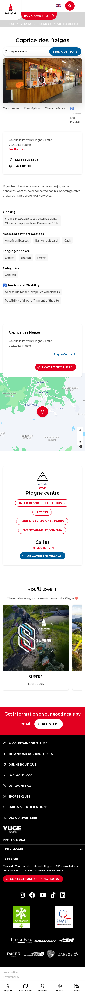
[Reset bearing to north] (80, 442)
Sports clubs (16, 796)
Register (49, 724)
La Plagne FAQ (17, 785)
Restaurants (46, 23)
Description (32, 108)
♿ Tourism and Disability (76, 115)
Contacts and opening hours (34, 879)
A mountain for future (25, 743)
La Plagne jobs (17, 775)
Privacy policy (11, 976)
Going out (27, 23)
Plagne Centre (65, 354)
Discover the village (44, 555)
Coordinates (11, 108)
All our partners (20, 817)
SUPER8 (35, 676)
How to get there (57, 367)
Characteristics (55, 108)
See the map (17, 149)
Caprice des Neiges (67, 23)
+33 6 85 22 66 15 (23, 159)
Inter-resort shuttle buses (42, 503)
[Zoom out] (80, 436)
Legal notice (10, 972)
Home (12, 23)
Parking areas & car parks (42, 521)
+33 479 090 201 (42, 548)
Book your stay (39, 15)
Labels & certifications (25, 807)
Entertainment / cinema (42, 530)
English (58, 5)
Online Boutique (19, 764)
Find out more (65, 51)
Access (42, 512)
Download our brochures (28, 754)
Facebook (20, 166)
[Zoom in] (80, 430)
